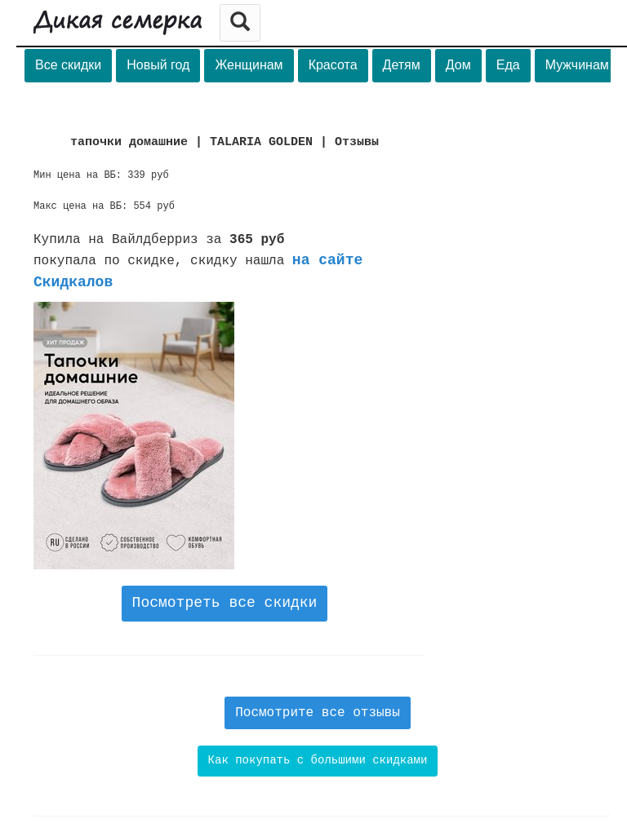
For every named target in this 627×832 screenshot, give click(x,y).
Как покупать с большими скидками (318, 760)
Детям (401, 65)
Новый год (158, 65)
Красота (333, 65)
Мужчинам (577, 65)
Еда (508, 65)
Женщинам (248, 65)
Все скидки (68, 65)
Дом (458, 65)
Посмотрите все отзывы (317, 713)
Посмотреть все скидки (225, 603)
